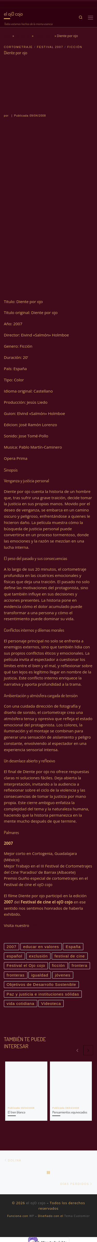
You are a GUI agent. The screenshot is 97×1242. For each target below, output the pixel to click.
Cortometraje (44, 36)
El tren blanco (16, 1112)
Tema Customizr (77, 1216)
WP (31, 1216)
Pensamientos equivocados (69, 1112)
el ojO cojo (36, 1203)
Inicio (8, 36)
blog (34, 925)
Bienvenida (23, 36)
